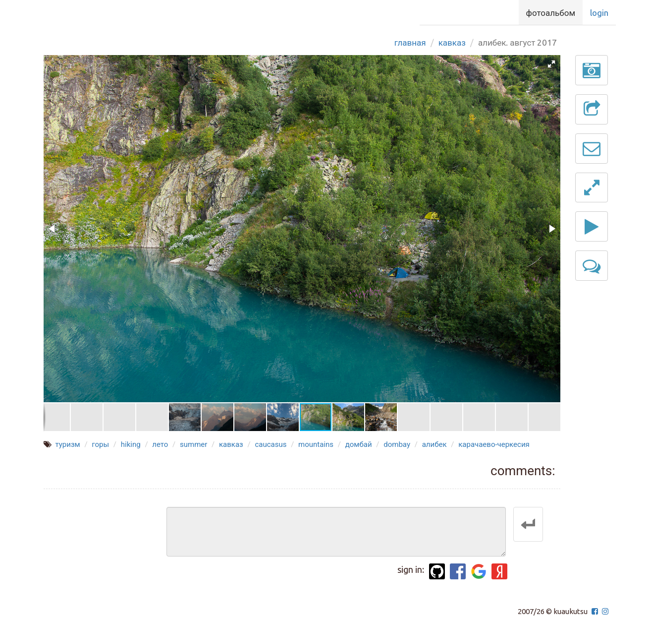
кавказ (231, 444)
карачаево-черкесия (494, 444)
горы (100, 444)
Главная (410, 42)
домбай (358, 444)
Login (599, 12)
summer (193, 444)
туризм (67, 444)
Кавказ (452, 42)
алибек (434, 444)
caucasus (270, 444)
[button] (551, 64)
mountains (315, 444)
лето (160, 444)
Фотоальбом (550, 12)
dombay (396, 444)
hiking (131, 444)
